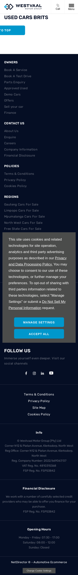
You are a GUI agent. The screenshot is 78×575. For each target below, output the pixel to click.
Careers (10, 143)
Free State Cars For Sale (22, 229)
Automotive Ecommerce (50, 562)
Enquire (10, 137)
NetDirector (19, 562)
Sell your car (13, 107)
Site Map (39, 408)
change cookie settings (39, 570)
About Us (11, 131)
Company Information (20, 149)
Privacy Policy (15, 180)
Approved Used (16, 88)
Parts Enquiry (14, 82)
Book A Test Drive (17, 76)
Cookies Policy (15, 186)
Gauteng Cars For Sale (21, 204)
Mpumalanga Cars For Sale (24, 216)
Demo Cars (12, 94)
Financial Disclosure (19, 155)
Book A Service (15, 70)
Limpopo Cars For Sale (21, 210)
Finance (10, 113)
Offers (9, 100)
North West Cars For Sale (23, 223)
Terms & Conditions (19, 174)
